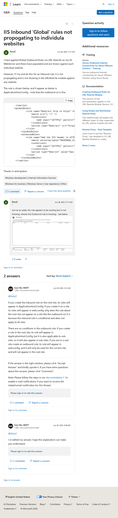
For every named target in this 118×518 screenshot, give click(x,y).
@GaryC (12, 296)
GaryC (13, 51)
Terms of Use (82, 504)
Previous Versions (28, 504)
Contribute (55, 504)
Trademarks (9, 508)
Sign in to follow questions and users (98, 32)
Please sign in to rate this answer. (26, 393)
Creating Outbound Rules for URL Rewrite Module (96, 93)
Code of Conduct (100, 504)
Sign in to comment (13, 267)
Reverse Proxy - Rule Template (97, 129)
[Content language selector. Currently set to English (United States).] (18, 496)
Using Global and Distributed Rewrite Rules (96, 112)
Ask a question (106, 12)
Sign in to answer (12, 480)
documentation (54, 377)
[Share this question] (72, 23)
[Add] (67, 23)
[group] (39, 135)
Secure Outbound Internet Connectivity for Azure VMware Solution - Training (97, 65)
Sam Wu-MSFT (21, 287)
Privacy (67, 504)
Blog (42, 504)
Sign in (111, 4)
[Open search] (103, 4)
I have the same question (59, 191)
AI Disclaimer (10, 504)
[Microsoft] (6, 4)
